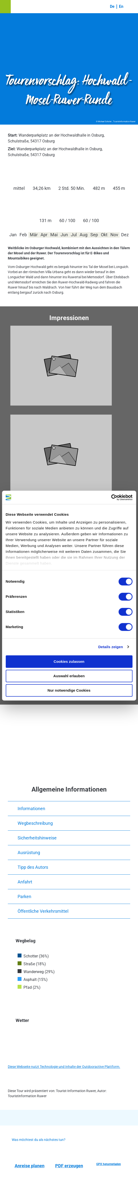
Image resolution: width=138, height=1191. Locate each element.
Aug (83, 234)
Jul (74, 234)
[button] (5, 6)
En (121, 6)
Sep (94, 234)
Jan (13, 234)
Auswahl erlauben (69, 676)
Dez (125, 234)
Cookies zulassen (69, 661)
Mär (34, 234)
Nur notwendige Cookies (69, 690)
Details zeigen (110, 647)
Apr (44, 234)
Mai (54, 234)
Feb (23, 234)
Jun (64, 234)
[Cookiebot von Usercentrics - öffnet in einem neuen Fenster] (111, 497)
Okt (104, 234)
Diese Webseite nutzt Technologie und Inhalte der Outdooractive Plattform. (64, 1067)
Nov (114, 234)
